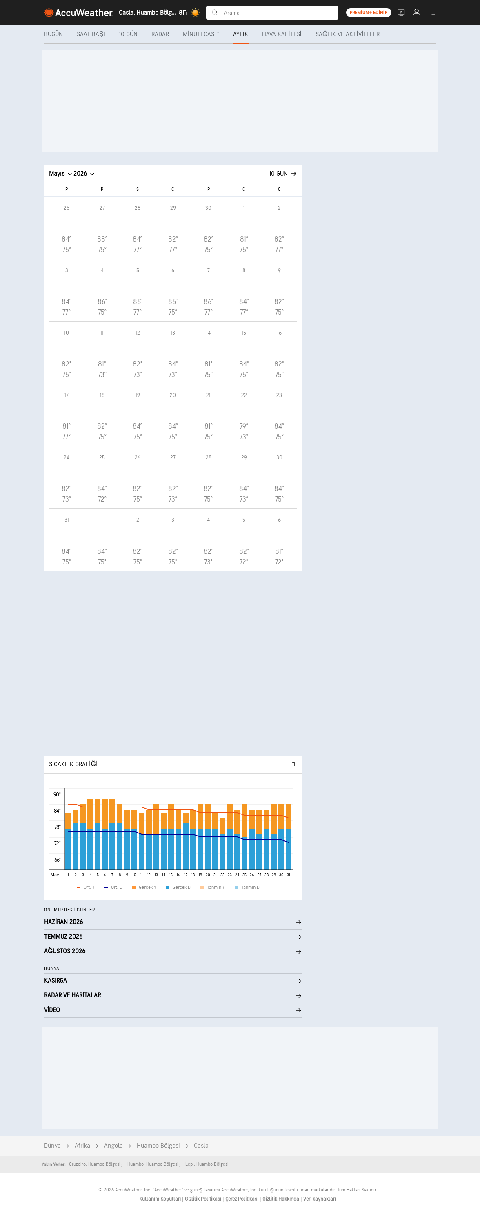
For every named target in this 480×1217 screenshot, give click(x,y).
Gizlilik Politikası (203, 1199)
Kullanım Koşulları (160, 1199)
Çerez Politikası (242, 1199)
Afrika (82, 1146)
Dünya (52, 1146)
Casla (201, 1146)
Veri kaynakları (319, 1199)
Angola (113, 1146)
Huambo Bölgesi (158, 1146)
